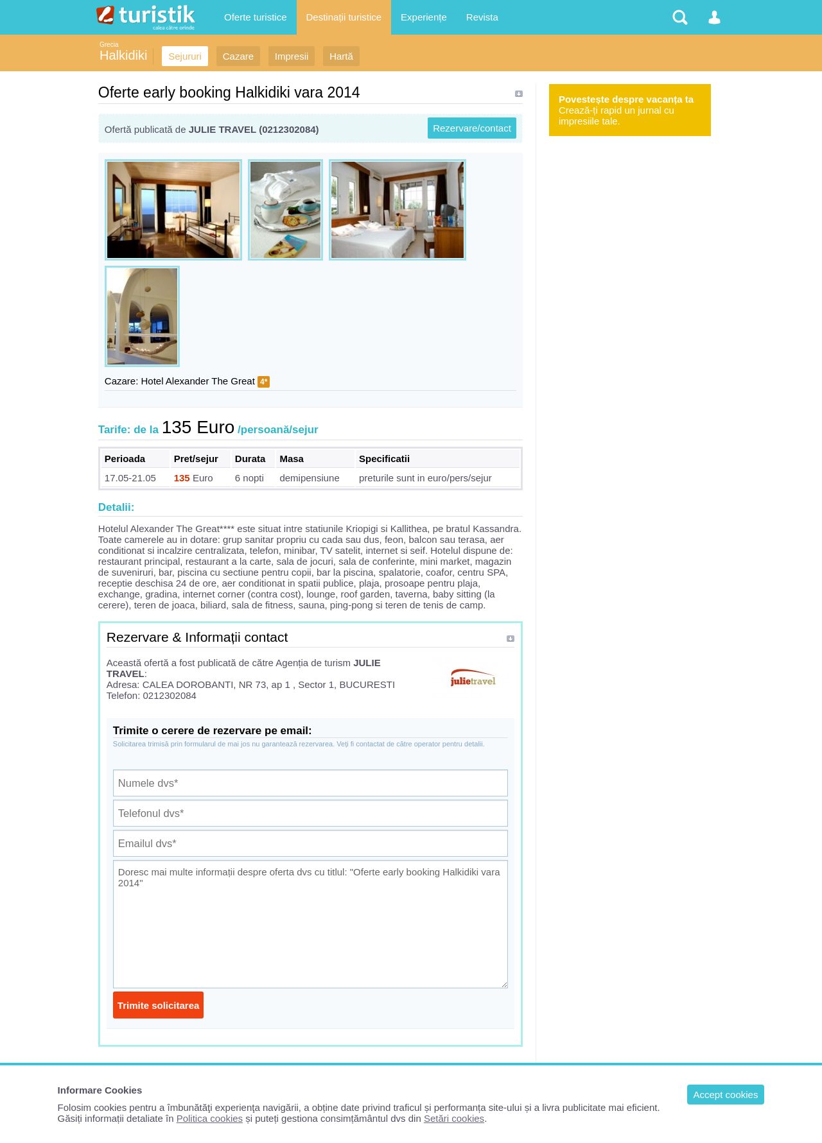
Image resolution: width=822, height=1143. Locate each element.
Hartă (341, 56)
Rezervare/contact (472, 128)
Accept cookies (726, 1094)
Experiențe (424, 17)
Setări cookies (454, 1118)
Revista (482, 17)
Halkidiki (123, 55)
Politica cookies (210, 1118)
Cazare (238, 56)
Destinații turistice (344, 17)
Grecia (109, 44)
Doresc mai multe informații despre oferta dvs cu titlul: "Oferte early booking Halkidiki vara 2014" (310, 924)
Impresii (292, 56)
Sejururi (185, 56)
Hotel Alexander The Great (198, 380)
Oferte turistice (255, 17)
